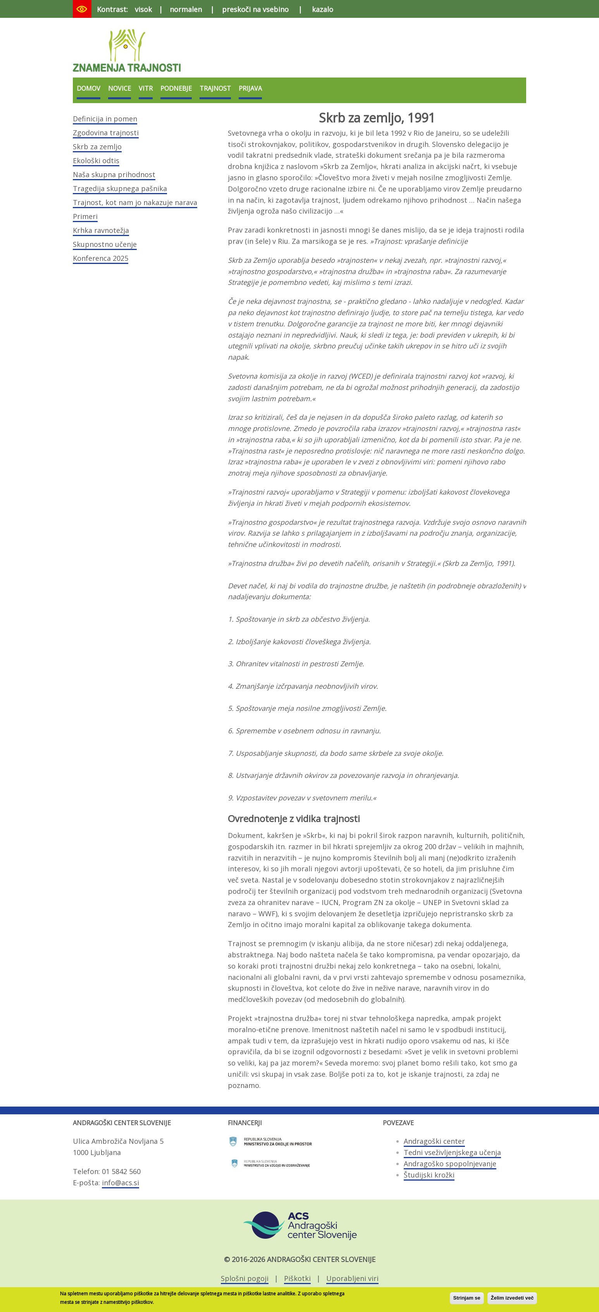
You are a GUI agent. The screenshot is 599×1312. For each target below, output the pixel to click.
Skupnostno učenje (105, 244)
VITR (146, 88)
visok (143, 9)
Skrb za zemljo (97, 146)
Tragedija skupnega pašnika (120, 188)
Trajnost (215, 88)
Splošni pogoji (245, 1278)
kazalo (322, 9)
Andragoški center (434, 1141)
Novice (119, 88)
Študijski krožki (429, 1174)
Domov (88, 88)
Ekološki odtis (96, 160)
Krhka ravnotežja (101, 230)
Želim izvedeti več (512, 1299)
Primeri (85, 216)
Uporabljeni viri (352, 1278)
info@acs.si (120, 1182)
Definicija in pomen (105, 118)
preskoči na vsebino (255, 9)
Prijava (250, 88)
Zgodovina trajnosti (106, 132)
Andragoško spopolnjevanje (450, 1163)
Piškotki (297, 1278)
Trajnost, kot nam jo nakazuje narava (135, 202)
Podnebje (176, 88)
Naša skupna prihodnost (114, 174)
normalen (186, 9)
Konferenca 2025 (100, 258)
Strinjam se (466, 1299)
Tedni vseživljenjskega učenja (452, 1152)
